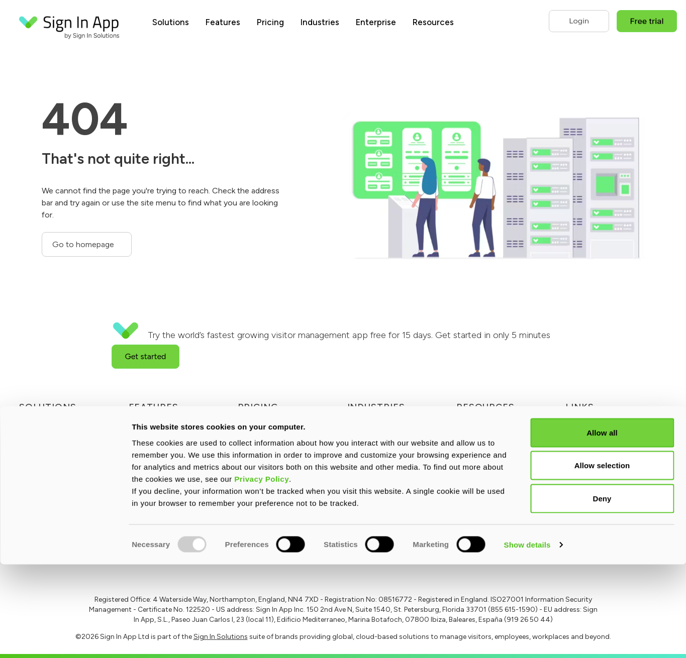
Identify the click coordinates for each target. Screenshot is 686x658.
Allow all (602, 526)
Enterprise (375, 22)
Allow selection (602, 559)
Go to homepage (84, 244)
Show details (527, 638)
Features (222, 22)
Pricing (270, 22)
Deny (602, 592)
